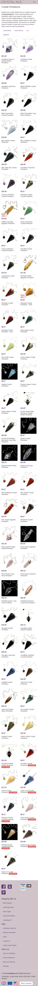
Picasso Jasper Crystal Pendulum (28, 385)
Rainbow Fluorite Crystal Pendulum (7, 818)
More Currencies (26, 983)
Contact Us (6, 941)
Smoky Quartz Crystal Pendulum (28, 845)
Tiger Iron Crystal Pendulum (7, 872)
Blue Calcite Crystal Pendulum (8, 141)
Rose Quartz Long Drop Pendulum (8, 574)
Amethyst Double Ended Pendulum (7, 764)
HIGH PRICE (19, 30)
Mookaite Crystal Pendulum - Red (7, 331)
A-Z (27, 30)
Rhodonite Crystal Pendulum (27, 520)
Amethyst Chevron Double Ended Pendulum (8, 60)
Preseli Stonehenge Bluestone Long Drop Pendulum (9, 440)
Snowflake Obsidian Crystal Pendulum (27, 656)
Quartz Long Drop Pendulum (27, 466)
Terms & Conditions (9, 953)
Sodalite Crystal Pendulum (7, 683)
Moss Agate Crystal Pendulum (27, 331)
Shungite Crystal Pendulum (7, 629)
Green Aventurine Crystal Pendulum (27, 222)
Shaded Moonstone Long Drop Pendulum (28, 601)
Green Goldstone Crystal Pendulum (7, 249)
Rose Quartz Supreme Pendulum (28, 574)
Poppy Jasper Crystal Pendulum (9, 412)
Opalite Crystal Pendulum (6, 385)
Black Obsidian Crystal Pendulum (28, 87)
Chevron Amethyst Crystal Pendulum (8, 195)
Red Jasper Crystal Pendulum (27, 493)
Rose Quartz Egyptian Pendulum (28, 547)
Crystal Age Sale (8, 907)
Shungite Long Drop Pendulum (8, 656)
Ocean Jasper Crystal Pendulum (28, 358)
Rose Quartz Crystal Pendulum (27, 818)
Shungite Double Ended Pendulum (26, 629)
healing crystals (12, 24)
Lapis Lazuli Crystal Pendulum (27, 791)
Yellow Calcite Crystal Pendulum (28, 737)
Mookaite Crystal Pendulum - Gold (26, 304)
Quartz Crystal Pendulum (25, 439)
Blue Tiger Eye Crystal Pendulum (9, 168)
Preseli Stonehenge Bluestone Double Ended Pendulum (27, 413)
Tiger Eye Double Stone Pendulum (7, 710)
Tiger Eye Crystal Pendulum (26, 683)
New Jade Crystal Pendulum (7, 358)
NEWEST (6, 35)
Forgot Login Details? (10, 945)
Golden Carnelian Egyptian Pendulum (8, 222)
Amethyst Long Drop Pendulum (8, 87)
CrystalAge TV (7, 920)
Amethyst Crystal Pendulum (26, 60)
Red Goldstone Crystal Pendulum (9, 493)
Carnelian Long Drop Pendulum (28, 168)
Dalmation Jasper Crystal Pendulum (27, 195)
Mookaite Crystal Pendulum (7, 304)
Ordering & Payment (9, 928)
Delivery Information (9, 932)
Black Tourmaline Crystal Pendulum (7, 114)
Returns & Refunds (9, 962)
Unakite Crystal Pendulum (7, 737)
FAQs (5, 937)
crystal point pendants (27, 24)
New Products (7, 903)
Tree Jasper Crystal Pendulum (27, 710)
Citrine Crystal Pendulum (6, 791)
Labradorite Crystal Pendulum (8, 276)
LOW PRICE (7, 30)
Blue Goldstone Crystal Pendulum (28, 141)
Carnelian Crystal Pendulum (26, 764)
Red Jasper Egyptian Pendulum (9, 520)
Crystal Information (9, 916)
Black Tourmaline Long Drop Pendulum (28, 114)
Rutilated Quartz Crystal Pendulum (7, 845)
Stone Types (7, 911)
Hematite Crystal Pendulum (26, 249)
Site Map (6, 966)
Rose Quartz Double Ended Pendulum (8, 547)
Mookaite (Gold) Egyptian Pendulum (27, 276)
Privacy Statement (9, 957)
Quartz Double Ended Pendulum (9, 466)
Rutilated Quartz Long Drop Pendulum (9, 601)
